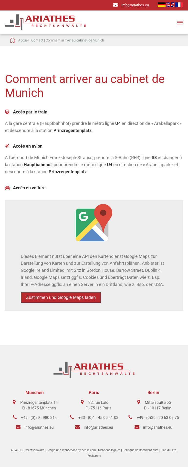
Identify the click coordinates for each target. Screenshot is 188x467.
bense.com (89, 450)
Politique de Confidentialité (140, 450)
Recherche (94, 455)
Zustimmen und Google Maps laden (61, 297)
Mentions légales (109, 450)
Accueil (23, 40)
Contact (37, 40)
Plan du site (168, 450)
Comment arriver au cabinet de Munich (75, 40)
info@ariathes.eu (135, 5)
